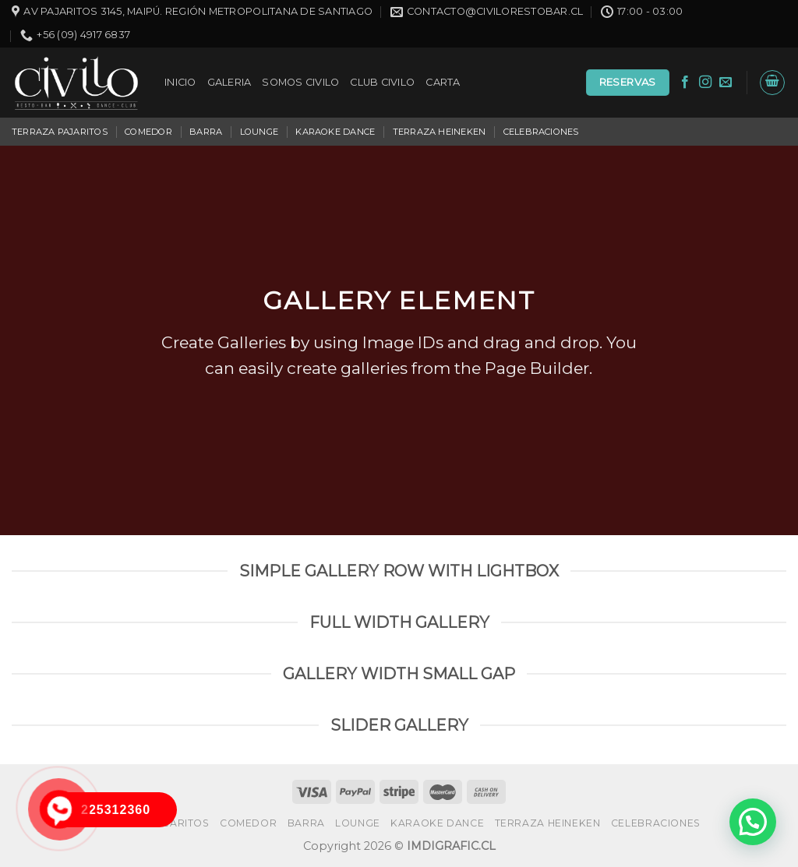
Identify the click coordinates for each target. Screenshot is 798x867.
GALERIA (229, 82)
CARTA (442, 82)
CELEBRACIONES (541, 131)
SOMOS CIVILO (300, 82)
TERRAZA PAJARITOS (60, 131)
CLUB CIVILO (382, 82)
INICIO (180, 82)
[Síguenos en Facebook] (685, 83)
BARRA (205, 131)
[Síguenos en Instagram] (705, 83)
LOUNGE (259, 131)
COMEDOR (148, 131)
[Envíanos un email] (725, 83)
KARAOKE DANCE (335, 131)
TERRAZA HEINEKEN (439, 131)
